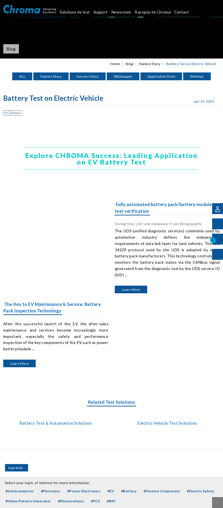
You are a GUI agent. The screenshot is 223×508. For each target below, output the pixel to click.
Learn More (131, 289)
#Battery (129, 491)
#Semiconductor (20, 491)
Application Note (161, 76)
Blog (129, 64)
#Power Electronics (84, 491)
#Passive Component (162, 491)
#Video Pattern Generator (28, 501)
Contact (168, 12)
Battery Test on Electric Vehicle (191, 64)
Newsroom (118, 12)
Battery (16, 112)
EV (6, 112)
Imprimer (15, 468)
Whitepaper (123, 76)
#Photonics (50, 491)
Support (97, 12)
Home (115, 64)
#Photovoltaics (71, 501)
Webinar (197, 76)
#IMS (111, 501)
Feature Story (51, 76)
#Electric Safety (200, 491)
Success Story (87, 76)
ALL (22, 76)
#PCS (95, 501)
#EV (110, 491)
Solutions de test (73, 15)
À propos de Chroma (141, 15)
